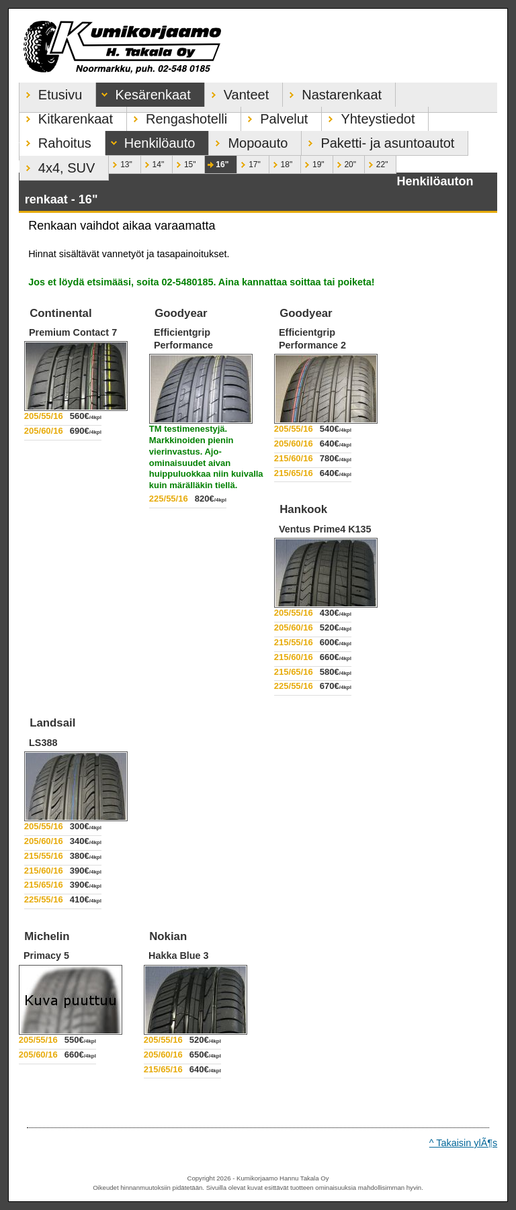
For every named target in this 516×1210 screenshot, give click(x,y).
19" (312, 162)
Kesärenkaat (143, 92)
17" (248, 162)
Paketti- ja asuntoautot (378, 140)
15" (184, 162)
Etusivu (51, 92)
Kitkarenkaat (66, 116)
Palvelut (274, 116)
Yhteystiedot (368, 116)
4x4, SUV (57, 165)
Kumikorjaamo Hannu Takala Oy (258, 46)
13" (120, 162)
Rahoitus (55, 140)
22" (376, 162)
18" (280, 162)
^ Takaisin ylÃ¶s (463, 1142)
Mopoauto (248, 140)
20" (344, 162)
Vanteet (237, 92)
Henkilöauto (150, 140)
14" (152, 162)
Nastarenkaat (332, 92)
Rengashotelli (177, 116)
